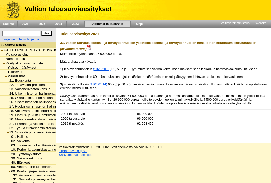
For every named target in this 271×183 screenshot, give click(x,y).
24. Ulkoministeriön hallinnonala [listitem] (32, 93)
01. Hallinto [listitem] (18, 137)
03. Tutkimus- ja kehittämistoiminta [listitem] (35, 145)
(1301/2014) (98, 84)
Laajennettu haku (14, 39)
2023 (75, 24)
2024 (59, 24)
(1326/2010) (101, 69)
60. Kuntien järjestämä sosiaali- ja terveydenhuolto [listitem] (47, 171)
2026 (25, 24)
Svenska (260, 23)
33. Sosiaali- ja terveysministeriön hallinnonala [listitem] (43, 132)
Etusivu (8, 24)
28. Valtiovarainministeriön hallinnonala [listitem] (37, 111)
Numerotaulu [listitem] (14, 59)
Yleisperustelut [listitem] (15, 54)
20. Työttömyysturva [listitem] (24, 154)
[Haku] (21, 33)
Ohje (139, 24)
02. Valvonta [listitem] (19, 141)
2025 (42, 24)
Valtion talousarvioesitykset (68, 9)
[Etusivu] (11, 10)
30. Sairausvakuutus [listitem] (25, 158)
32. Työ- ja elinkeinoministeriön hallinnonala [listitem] (41, 128)
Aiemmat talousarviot (107, 24)
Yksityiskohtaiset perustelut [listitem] (24, 63)
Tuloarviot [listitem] (13, 72)
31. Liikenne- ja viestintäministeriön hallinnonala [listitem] (44, 124)
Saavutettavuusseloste (75, 155)
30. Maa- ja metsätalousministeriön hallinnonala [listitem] (44, 119)
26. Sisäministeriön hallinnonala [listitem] (32, 102)
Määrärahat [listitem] (15, 76)
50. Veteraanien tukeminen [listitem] (30, 167)
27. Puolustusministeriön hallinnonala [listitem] (36, 106)
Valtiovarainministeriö (235, 23)
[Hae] (46, 33)
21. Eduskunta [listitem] (19, 80)
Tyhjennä (32, 39)
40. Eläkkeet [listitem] (19, 162)
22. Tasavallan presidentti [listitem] (27, 85)
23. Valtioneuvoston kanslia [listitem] (28, 89)
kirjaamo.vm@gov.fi (73, 151)
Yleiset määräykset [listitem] (20, 67)
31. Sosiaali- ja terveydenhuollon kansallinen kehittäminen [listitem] (55, 179)
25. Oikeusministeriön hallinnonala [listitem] (34, 98)
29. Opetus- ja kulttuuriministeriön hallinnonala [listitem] (43, 115)
